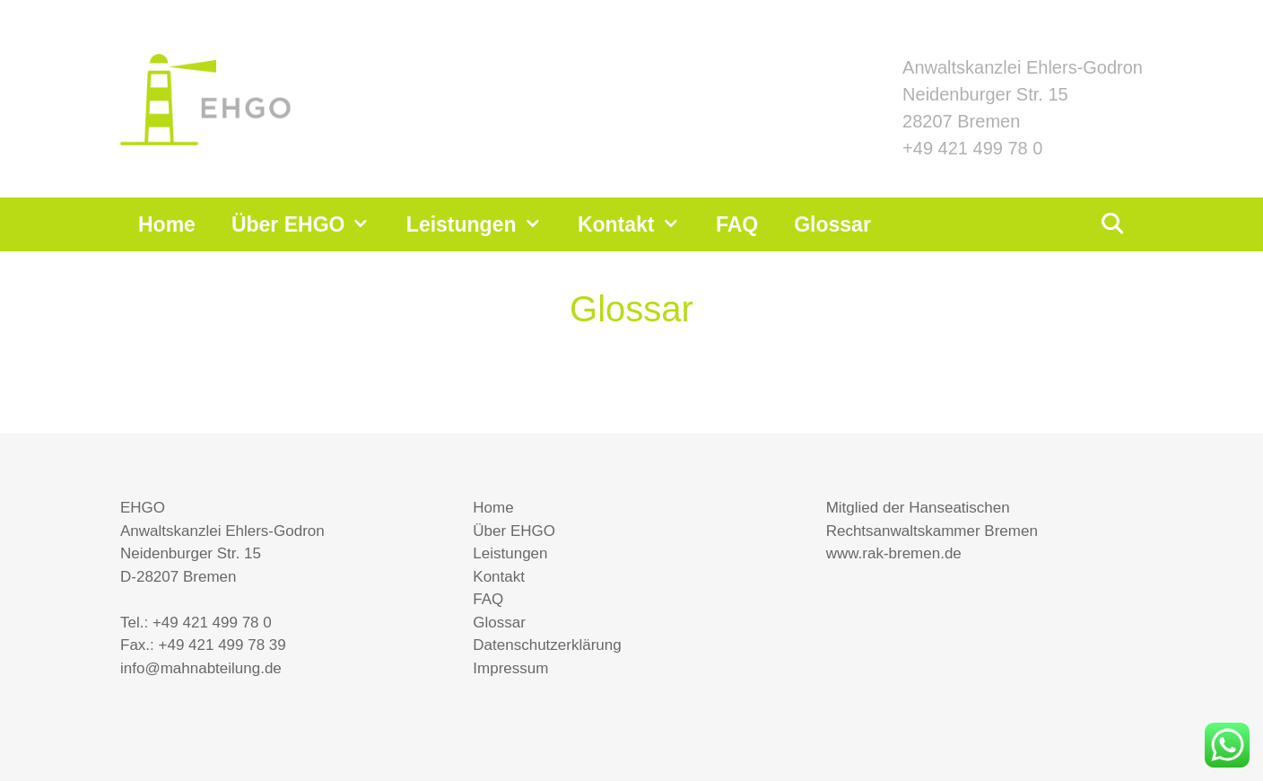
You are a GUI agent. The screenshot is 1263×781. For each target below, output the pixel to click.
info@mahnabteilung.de (201, 668)
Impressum (510, 668)
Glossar (832, 224)
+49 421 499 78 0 (972, 148)
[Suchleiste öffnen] (1111, 224)
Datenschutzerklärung (547, 645)
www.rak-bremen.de (894, 553)
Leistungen (483, 224)
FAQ (737, 224)
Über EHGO (309, 224)
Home (167, 224)
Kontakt (638, 224)
